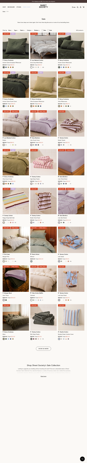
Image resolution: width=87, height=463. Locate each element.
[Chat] (82, 459)
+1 (42, 300)
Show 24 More (43, 348)
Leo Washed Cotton (59, 372)
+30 (43, 67)
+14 (43, 222)
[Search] (77, 7)
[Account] (80, 7)
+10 (15, 222)
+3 (42, 144)
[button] (10, 30)
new (44, 30)
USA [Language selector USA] (73, 7)
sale (49, 30)
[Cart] (83, 7)
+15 (70, 144)
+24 (15, 261)
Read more (43, 376)
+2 (70, 67)
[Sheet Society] (43, 6)
